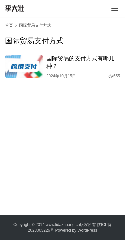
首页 (9, 25)
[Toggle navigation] (115, 8)
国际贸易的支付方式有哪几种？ (80, 62)
